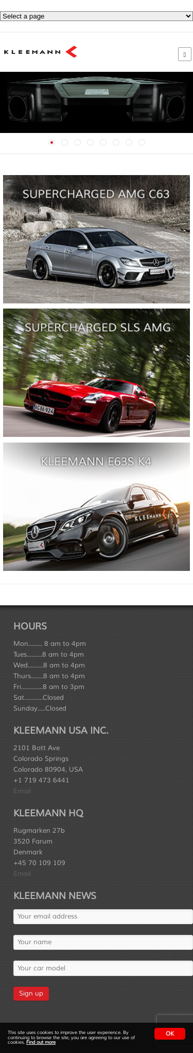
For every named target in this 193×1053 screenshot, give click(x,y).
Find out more (41, 1042)
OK (170, 1033)
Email (22, 791)
